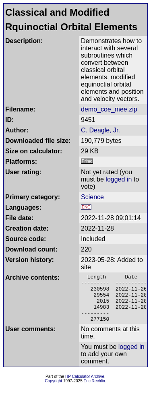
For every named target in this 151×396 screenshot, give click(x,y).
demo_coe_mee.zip (109, 109)
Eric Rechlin (94, 390)
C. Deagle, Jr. (100, 130)
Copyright (53, 390)
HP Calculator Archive (84, 386)
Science (92, 197)
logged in (118, 179)
